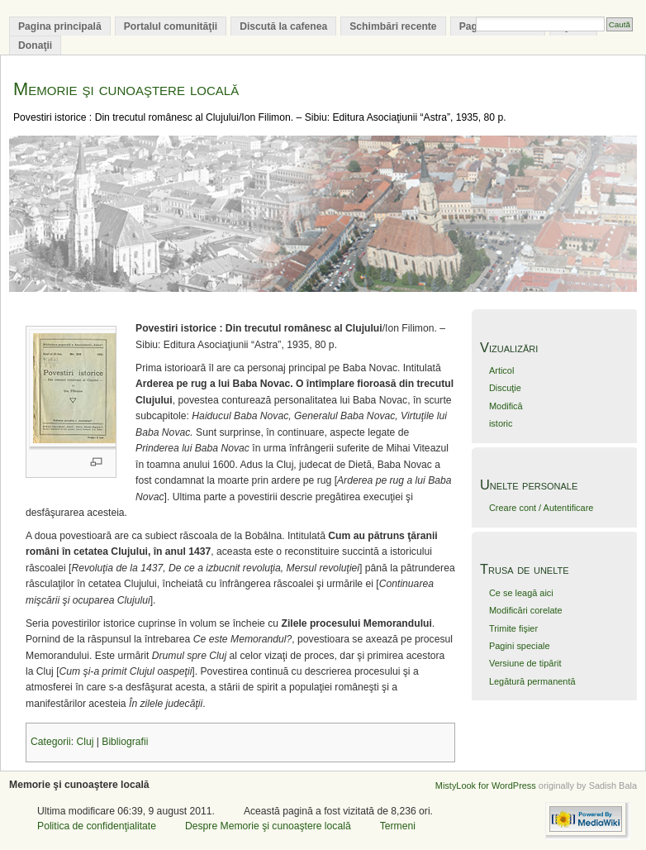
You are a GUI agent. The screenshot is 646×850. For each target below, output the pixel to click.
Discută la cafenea (283, 26)
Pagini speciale (519, 646)
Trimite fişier (513, 628)
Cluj (84, 741)
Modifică (506, 406)
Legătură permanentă (532, 681)
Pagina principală (60, 26)
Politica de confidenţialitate (96, 826)
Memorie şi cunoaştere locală (126, 89)
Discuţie (505, 388)
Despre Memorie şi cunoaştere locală (268, 826)
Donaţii (35, 45)
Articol (501, 370)
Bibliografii (125, 741)
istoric (501, 423)
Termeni (398, 826)
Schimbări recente (392, 26)
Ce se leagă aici (521, 593)
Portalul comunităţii (170, 26)
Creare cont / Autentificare (541, 508)
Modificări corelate (526, 610)
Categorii (51, 741)
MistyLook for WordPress (485, 785)
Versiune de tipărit (525, 663)
